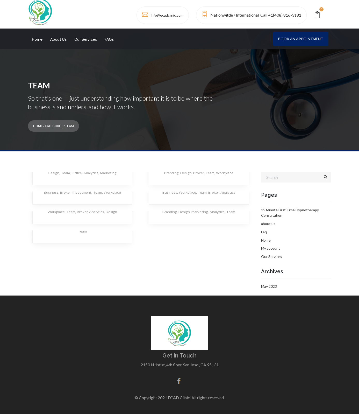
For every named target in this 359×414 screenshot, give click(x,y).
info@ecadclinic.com (167, 15)
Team (65, 173)
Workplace (224, 173)
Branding (171, 173)
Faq (264, 232)
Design (53, 173)
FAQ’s (109, 39)
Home (37, 39)
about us (268, 223)
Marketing (108, 173)
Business (51, 192)
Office (76, 173)
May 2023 (269, 286)
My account (270, 248)
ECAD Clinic (179, 397)
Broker (198, 173)
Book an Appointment (300, 39)
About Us (58, 39)
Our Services (85, 39)
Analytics (90, 173)
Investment (81, 192)
